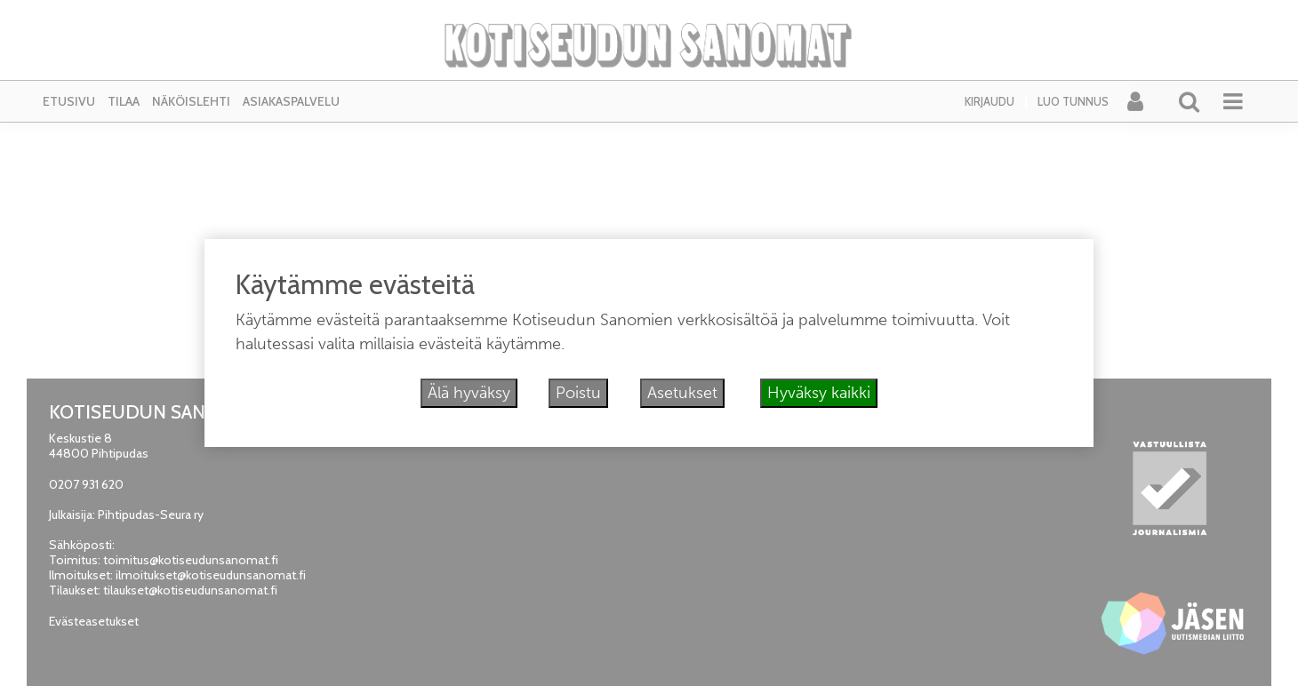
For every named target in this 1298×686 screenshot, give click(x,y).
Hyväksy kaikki (818, 393)
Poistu (578, 393)
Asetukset (682, 393)
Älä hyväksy (469, 393)
